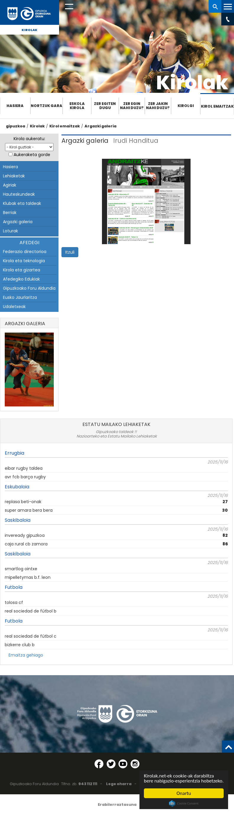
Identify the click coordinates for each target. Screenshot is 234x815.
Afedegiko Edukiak (21, 279)
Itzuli (69, 252)
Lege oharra (118, 783)
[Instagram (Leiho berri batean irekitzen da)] (135, 763)
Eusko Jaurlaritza (20, 297)
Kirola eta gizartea (21, 270)
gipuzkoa (15, 126)
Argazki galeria (100, 126)
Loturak (10, 231)
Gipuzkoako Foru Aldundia (29, 288)
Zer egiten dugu (105, 105)
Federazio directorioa (24, 252)
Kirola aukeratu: (29, 139)
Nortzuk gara (46, 105)
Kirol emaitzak (217, 106)
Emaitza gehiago (26, 655)
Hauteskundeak (19, 194)
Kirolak (30, 29)
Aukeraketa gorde (32, 155)
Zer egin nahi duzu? (132, 105)
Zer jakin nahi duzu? (158, 105)
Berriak (10, 213)
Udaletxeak (14, 307)
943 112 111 (87, 783)
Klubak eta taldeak (22, 203)
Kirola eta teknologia (24, 261)
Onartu (184, 793)
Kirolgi (186, 105)
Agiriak (9, 185)
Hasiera (15, 105)
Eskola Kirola (77, 105)
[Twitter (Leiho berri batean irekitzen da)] (111, 763)
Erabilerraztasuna (117, 804)
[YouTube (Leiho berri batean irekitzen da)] (122, 763)
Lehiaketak (14, 176)
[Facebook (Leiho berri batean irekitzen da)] (99, 763)
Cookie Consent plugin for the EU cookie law (184, 803)
